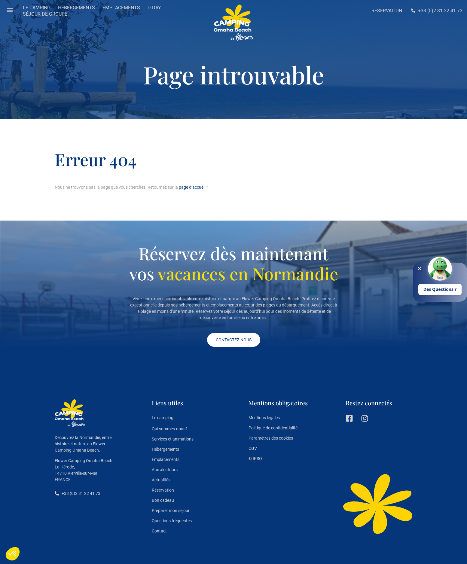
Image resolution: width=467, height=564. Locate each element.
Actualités (161, 479)
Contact (159, 531)
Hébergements (165, 449)
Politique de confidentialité (273, 427)
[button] (10, 11)
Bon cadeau (163, 500)
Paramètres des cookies (271, 438)
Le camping (162, 418)
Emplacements (165, 459)
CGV (253, 448)
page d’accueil (192, 187)
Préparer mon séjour (171, 510)
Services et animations (173, 439)
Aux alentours (165, 469)
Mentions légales (264, 417)
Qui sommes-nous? (170, 428)
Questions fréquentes (172, 520)
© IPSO (255, 458)
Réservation (163, 490)
